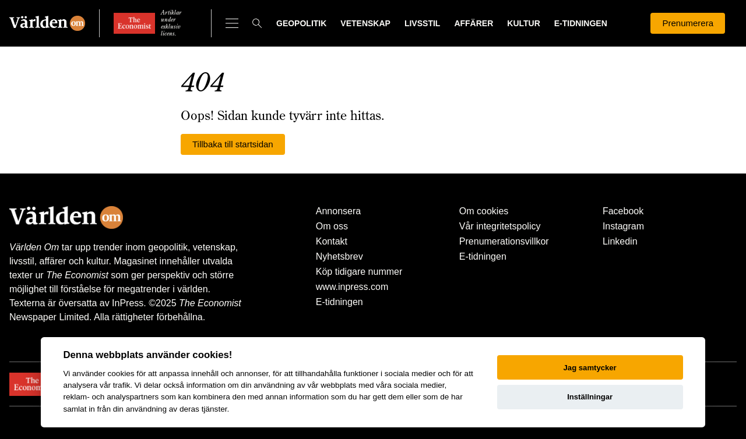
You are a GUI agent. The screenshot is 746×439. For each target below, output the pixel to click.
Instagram (623, 226)
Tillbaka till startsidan (232, 144)
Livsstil (422, 23)
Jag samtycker (590, 367)
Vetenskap (365, 23)
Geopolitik (301, 23)
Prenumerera (687, 23)
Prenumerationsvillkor (504, 241)
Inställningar (590, 396)
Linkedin (620, 241)
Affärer (473, 23)
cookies (120, 373)
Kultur (523, 23)
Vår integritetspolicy (500, 226)
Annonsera (338, 211)
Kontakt (331, 241)
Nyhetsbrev (339, 256)
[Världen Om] (47, 23)
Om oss (332, 226)
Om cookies (483, 211)
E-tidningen (580, 23)
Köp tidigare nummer (359, 272)
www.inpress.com (352, 287)
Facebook (623, 211)
